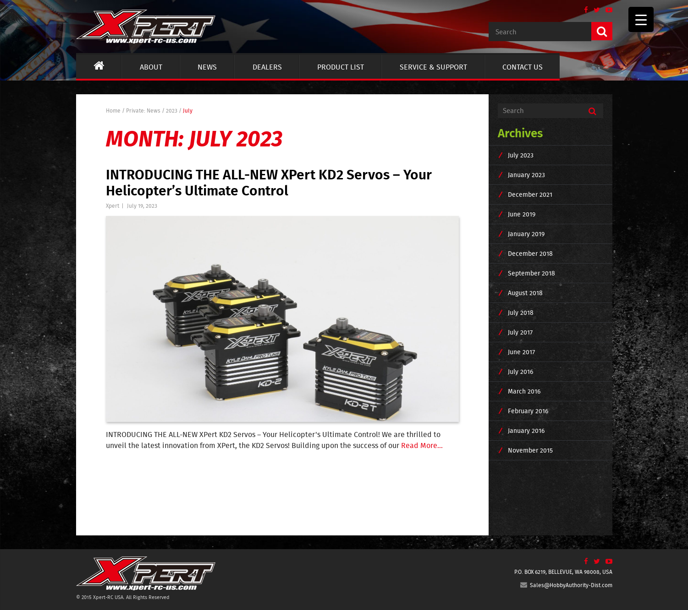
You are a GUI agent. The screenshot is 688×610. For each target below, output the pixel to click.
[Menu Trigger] (641, 19)
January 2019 (526, 233)
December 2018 (530, 253)
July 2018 (521, 312)
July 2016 (520, 371)
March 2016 (524, 391)
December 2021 (530, 194)
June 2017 (521, 351)
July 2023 (521, 155)
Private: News (143, 110)
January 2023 (526, 174)
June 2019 (521, 214)
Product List (340, 66)
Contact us (522, 66)
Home (113, 110)
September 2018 (531, 273)
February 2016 (528, 411)
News (207, 66)
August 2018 (525, 292)
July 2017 (520, 332)
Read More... (422, 445)
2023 (171, 110)
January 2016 (526, 430)
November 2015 (530, 450)
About (151, 66)
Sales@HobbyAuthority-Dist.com (566, 585)
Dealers (267, 66)
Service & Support (433, 66)
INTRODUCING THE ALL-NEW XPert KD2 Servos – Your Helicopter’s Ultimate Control (269, 181)
